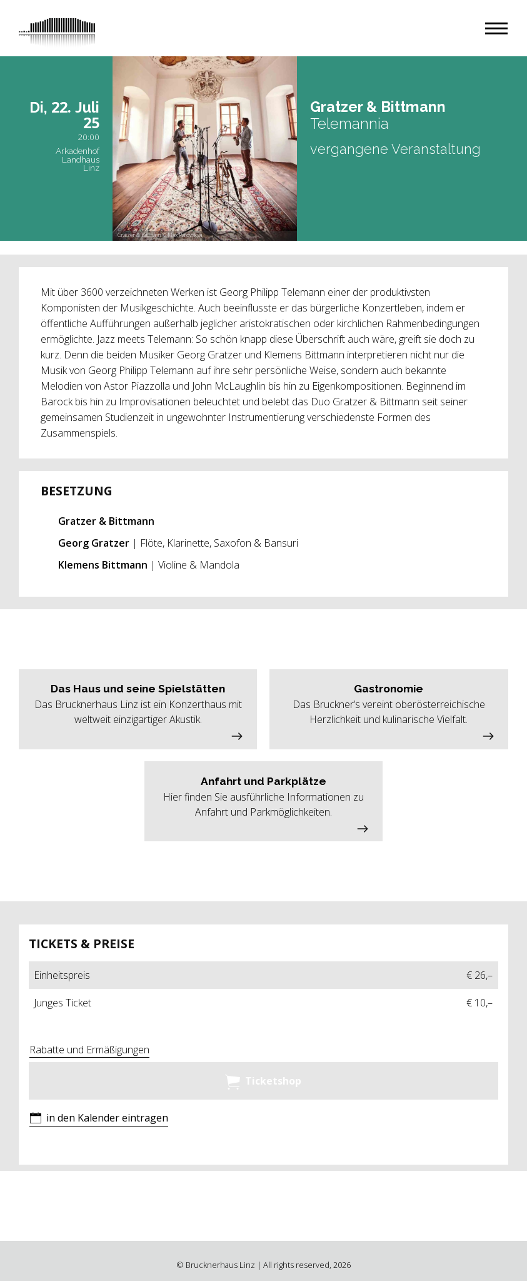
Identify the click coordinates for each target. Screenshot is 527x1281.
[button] (496, 28)
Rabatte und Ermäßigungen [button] (89, 1049)
